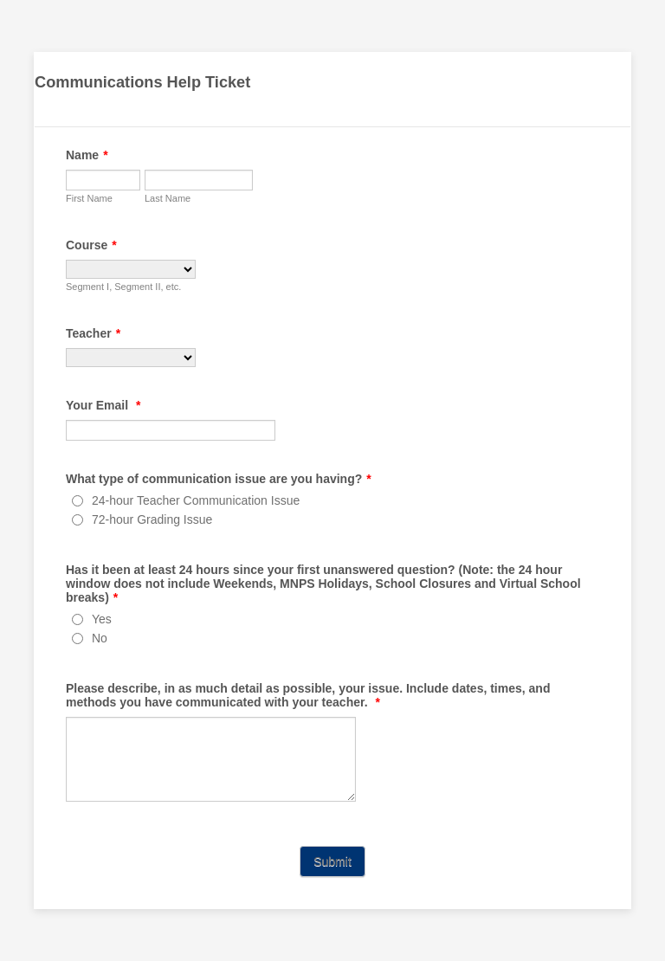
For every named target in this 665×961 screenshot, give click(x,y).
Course (91, 245)
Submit (332, 861)
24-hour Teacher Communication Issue (196, 500)
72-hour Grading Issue (152, 519)
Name (87, 155)
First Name (89, 198)
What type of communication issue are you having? (218, 479)
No (99, 638)
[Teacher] (131, 357)
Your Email (103, 405)
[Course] (131, 269)
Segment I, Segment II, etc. (123, 286)
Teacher (93, 333)
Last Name (167, 198)
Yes (102, 619)
